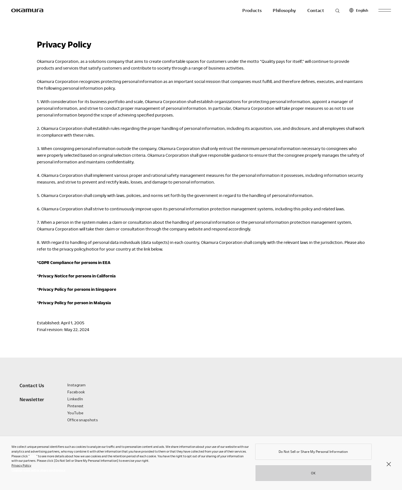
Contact (315, 10)
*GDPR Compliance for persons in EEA (74, 262)
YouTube (75, 413)
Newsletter (32, 399)
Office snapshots (82, 420)
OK (313, 474)
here (33, 457)
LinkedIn (75, 399)
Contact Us (32, 385)
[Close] (388, 465)
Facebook (76, 392)
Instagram (76, 385)
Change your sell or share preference (38, 471)
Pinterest (75, 406)
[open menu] (384, 10)
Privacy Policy (21, 466)
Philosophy (284, 10)
